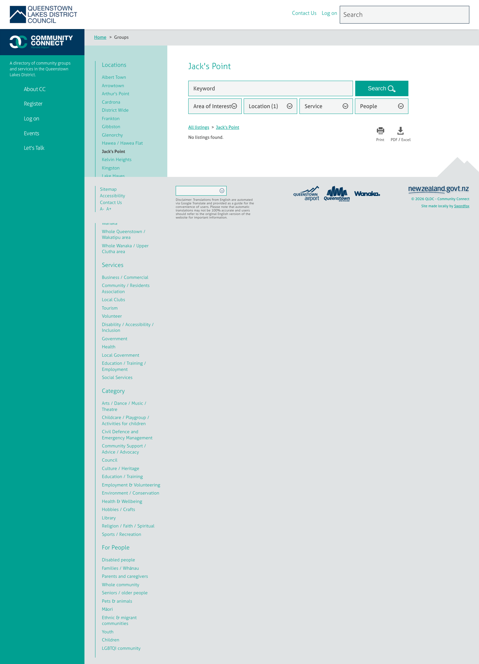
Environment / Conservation (130, 493)
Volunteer (112, 316)
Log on (329, 13)
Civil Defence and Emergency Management (127, 434)
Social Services (117, 377)
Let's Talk (33, 147)
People (368, 106)
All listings (198, 127)
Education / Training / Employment (124, 366)
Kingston (111, 168)
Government (114, 338)
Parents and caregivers (125, 576)
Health (108, 346)
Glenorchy (112, 135)
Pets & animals (117, 601)
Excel (406, 139)
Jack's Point (227, 127)
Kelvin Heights (117, 159)
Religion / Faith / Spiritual (128, 526)
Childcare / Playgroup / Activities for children (125, 420)
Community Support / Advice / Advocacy (124, 449)
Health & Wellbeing (122, 501)
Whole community (120, 584)
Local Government (120, 355)
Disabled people (118, 560)
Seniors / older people (125, 592)
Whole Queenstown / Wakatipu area (123, 234)
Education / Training (122, 476)
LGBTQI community (121, 648)
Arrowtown (113, 85)
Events (31, 133)
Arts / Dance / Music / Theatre (124, 406)
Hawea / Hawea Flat (122, 143)
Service (313, 106)
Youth (107, 631)
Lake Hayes (113, 176)
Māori (107, 609)
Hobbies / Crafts (118, 509)
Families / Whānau (120, 568)
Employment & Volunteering (131, 485)
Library (109, 518)
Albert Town (114, 77)
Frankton (111, 118)
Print (380, 139)
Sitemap (108, 189)
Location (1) (263, 106)
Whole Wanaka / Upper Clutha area (125, 248)
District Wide (115, 110)
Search (378, 88)
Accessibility (112, 195)
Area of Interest (212, 106)
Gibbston (111, 126)
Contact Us (304, 13)
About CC (34, 89)
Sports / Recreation (121, 534)
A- (102, 209)
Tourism (110, 308)
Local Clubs (113, 299)
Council (109, 460)
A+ (109, 209)
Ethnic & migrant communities (119, 620)
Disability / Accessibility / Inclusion (128, 327)
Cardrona (111, 102)
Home (100, 37)
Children (110, 640)
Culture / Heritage (120, 468)
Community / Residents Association (126, 288)
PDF (394, 139)
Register (33, 103)
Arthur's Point (115, 93)
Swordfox (461, 206)
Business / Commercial (125, 277)
